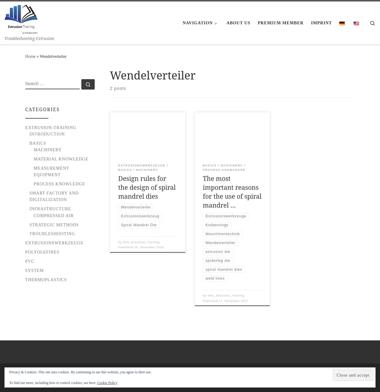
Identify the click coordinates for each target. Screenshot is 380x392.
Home (30, 56)
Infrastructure (50, 208)
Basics (37, 143)
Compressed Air (54, 215)
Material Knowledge (61, 159)
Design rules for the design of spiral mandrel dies (147, 187)
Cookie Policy (107, 383)
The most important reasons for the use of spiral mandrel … (232, 191)
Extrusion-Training (50, 127)
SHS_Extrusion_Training (141, 242)
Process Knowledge (59, 183)
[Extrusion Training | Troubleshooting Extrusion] (21, 18)
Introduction (47, 134)
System (34, 270)
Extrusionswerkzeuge (54, 242)
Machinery (48, 149)
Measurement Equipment (51, 171)
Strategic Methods (54, 224)
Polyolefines (42, 252)
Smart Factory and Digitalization (54, 196)
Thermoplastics (46, 279)
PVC (29, 261)
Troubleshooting (52, 233)
